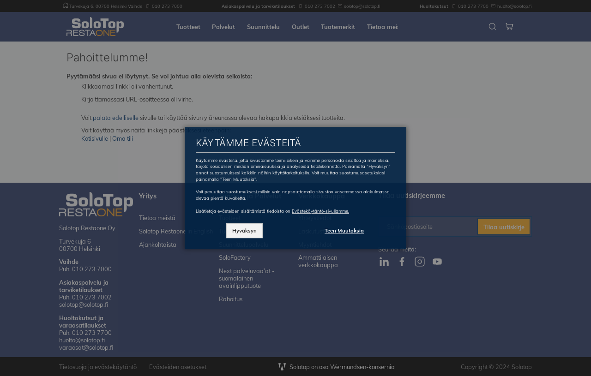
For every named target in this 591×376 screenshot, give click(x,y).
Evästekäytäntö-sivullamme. (320, 211)
